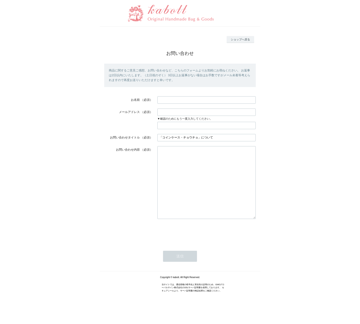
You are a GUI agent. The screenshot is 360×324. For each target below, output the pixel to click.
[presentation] (192, 246)
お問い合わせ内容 (128, 149)
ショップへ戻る (240, 39)
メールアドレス (129, 112)
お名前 (135, 99)
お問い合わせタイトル (125, 137)
